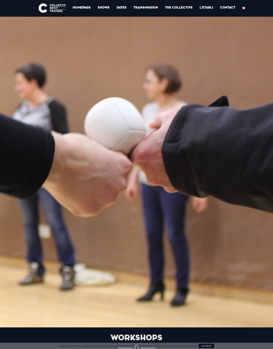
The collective (179, 7)
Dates (122, 7)
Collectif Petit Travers (52, 8)
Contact (227, 7)
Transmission (146, 7)
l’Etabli (206, 7)
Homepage (82, 7)
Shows (104, 7)
